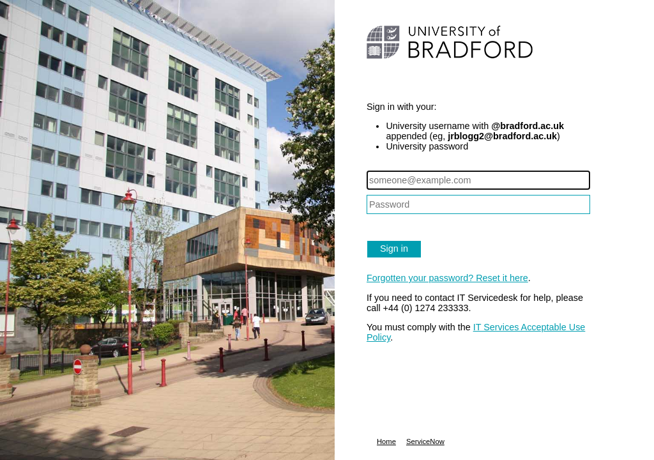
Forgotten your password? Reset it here (447, 278)
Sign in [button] (394, 248)
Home (386, 441)
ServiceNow (425, 441)
